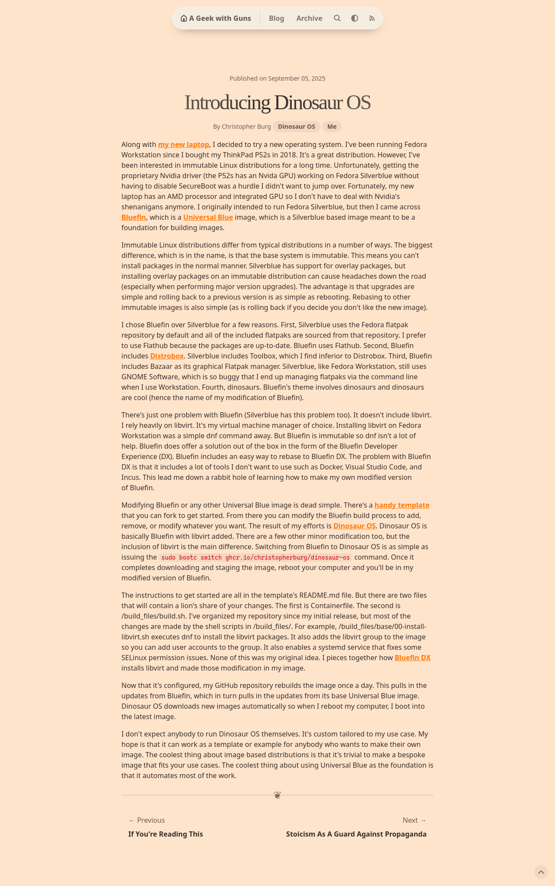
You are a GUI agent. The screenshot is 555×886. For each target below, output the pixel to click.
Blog (276, 18)
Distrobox (166, 356)
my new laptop (183, 144)
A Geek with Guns (215, 18)
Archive (310, 18)
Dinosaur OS (296, 126)
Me (332, 126)
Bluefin (133, 217)
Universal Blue (208, 217)
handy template (402, 505)
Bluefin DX (413, 657)
